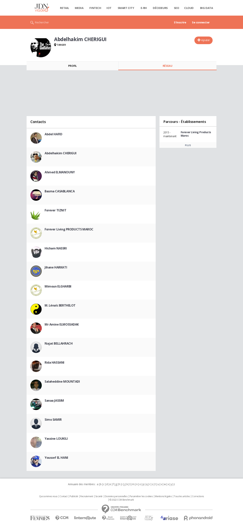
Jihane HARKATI (56, 267)
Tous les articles (182, 496)
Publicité (74, 496)
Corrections (198, 496)
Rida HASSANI (54, 362)
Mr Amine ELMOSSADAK (62, 324)
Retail (64, 8)
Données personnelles (116, 496)
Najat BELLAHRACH (59, 343)
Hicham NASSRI (56, 248)
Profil (72, 66)
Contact (63, 496)
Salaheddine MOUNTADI (62, 381)
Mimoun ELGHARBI (58, 286)
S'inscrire (180, 22)
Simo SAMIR (53, 419)
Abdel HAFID (53, 134)
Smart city (126, 8)
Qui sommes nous (48, 496)
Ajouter (205, 40)
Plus (188, 145)
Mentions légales (163, 496)
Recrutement (86, 496)
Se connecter (201, 22)
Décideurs (160, 8)
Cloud (189, 8)
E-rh (144, 8)
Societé (99, 496)
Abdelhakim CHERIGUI (61, 153)
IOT (109, 8)
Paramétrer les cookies (141, 496)
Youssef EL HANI (56, 458)
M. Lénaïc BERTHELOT (60, 305)
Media (79, 8)
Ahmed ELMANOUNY (60, 172)
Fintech (95, 8)
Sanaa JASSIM (54, 400)
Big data (206, 8)
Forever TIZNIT (55, 210)
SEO (176, 8)
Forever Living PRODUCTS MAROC (69, 229)
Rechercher (42, 22)
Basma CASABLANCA (60, 191)
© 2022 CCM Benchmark (121, 500)
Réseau (167, 66)
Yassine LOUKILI (56, 438)
